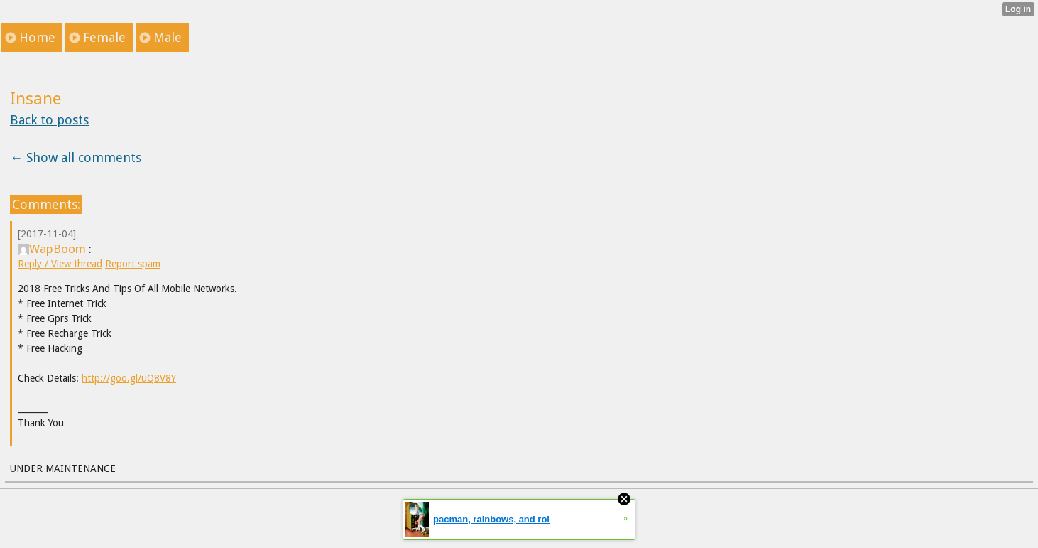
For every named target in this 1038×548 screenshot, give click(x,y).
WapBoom (52, 249)
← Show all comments (75, 157)
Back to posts (49, 119)
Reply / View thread (60, 263)
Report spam (132, 263)
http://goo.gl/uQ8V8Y (129, 378)
